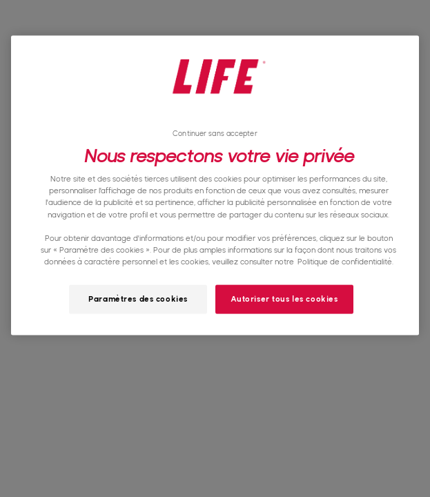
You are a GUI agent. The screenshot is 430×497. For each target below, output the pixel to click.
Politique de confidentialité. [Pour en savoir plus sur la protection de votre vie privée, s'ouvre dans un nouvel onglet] (345, 261)
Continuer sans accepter (215, 133)
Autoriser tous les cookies (284, 298)
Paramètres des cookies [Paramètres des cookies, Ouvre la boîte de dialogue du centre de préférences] (138, 298)
